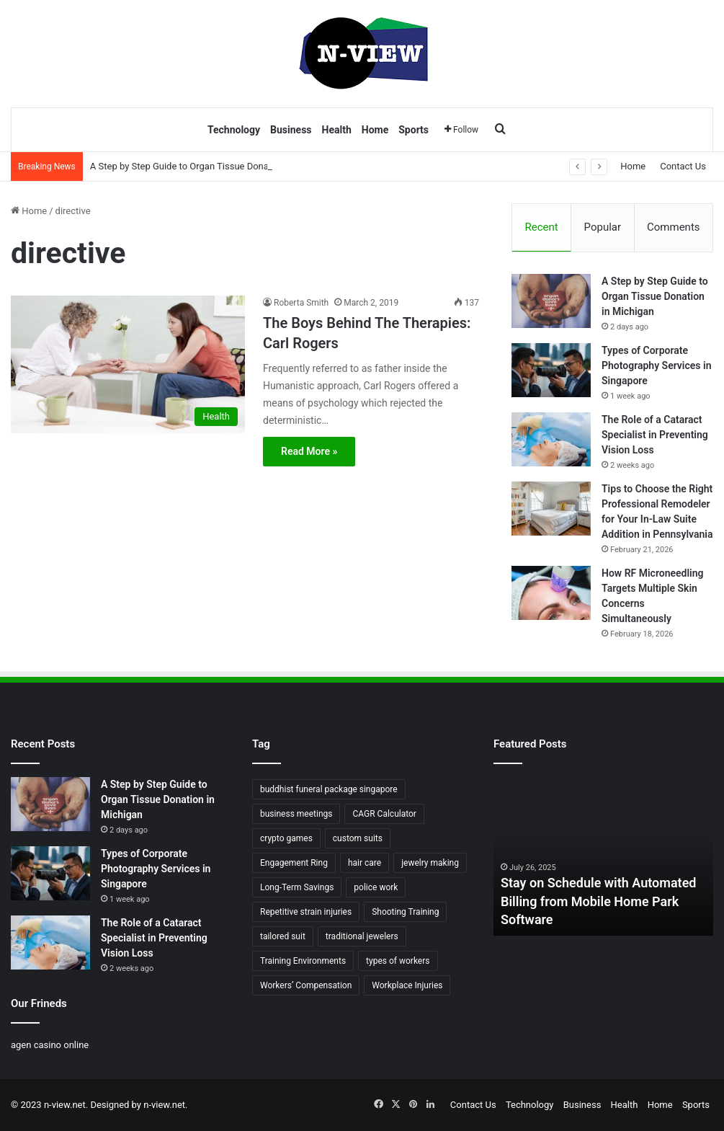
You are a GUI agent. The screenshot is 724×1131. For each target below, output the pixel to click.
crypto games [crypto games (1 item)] (286, 838)
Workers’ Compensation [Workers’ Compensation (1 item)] (306, 985)
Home (375, 130)
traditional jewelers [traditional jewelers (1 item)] (362, 936)
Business (290, 130)
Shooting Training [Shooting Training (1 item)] (405, 912)
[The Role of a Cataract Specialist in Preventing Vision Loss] (551, 439)
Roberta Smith (301, 303)
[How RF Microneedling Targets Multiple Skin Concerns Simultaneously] (551, 593)
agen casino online (50, 1044)
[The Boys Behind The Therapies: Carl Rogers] (128, 364)
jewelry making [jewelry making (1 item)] (430, 863)
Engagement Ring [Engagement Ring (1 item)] (294, 863)
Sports (413, 130)
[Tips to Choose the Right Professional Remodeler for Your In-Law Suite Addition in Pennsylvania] (551, 509)
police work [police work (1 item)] (376, 887)
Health (337, 130)
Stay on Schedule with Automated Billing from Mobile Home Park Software (599, 900)
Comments (673, 227)
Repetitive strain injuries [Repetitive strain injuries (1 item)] (306, 912)
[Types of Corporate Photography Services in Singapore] (551, 370)
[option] (603, 856)
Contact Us (683, 166)
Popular (603, 227)
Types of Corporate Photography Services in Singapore (656, 365)
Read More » (309, 451)
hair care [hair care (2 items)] (364, 863)
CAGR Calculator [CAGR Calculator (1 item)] (384, 814)
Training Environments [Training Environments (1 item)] (303, 961)
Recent (541, 227)
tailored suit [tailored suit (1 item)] (282, 936)
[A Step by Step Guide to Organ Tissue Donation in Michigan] (551, 301)
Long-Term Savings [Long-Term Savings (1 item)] (297, 887)
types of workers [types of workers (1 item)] (397, 961)
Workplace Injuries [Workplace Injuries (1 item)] (407, 985)
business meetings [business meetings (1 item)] (296, 814)
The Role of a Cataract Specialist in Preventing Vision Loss (655, 435)
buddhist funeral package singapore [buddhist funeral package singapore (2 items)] (329, 789)
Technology (233, 130)
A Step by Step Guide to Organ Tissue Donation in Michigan (212, 166)
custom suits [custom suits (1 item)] (358, 838)
